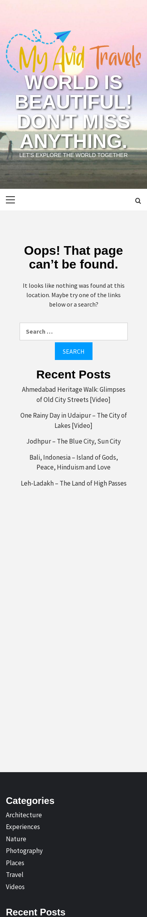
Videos (15, 886)
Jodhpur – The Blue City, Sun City (73, 441)
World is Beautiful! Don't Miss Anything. (73, 111)
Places (15, 863)
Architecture (24, 815)
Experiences (23, 826)
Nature (16, 839)
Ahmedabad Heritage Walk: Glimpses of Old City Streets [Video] (73, 394)
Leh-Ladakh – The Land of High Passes (74, 483)
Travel (15, 874)
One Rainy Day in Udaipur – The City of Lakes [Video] (73, 420)
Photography (24, 850)
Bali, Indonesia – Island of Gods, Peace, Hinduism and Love (73, 462)
